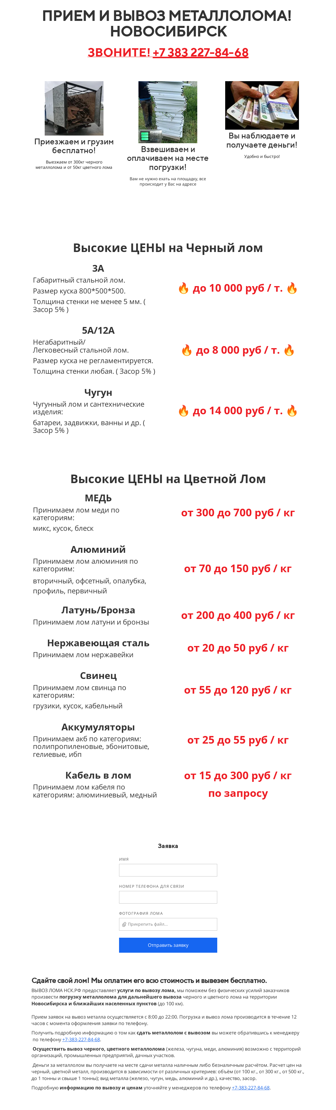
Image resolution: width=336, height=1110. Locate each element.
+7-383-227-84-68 (81, 1039)
